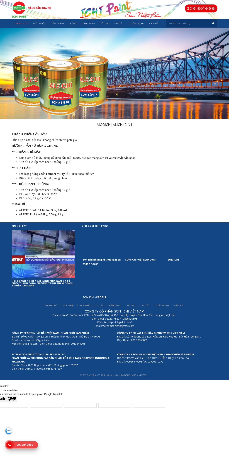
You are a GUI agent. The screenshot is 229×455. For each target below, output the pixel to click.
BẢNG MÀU (115, 305)
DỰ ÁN (100, 305)
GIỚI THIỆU (69, 305)
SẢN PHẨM (86, 305)
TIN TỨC (144, 305)
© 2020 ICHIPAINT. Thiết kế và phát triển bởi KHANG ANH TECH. (114, 375)
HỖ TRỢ (130, 305)
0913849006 (202, 8)
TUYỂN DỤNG (161, 305)
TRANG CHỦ (50, 305)
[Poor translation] (12, 399)
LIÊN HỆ (178, 305)
